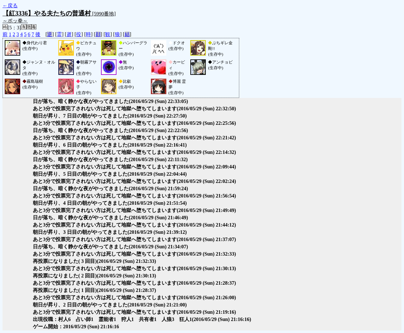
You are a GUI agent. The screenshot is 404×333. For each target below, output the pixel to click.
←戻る (10, 5)
